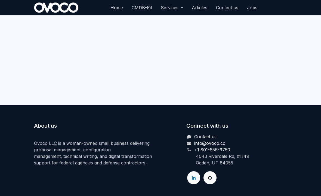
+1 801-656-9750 (212, 149)
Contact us (205, 136)
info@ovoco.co (210, 143)
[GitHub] (210, 177)
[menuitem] (116, 7)
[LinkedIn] (193, 177)
